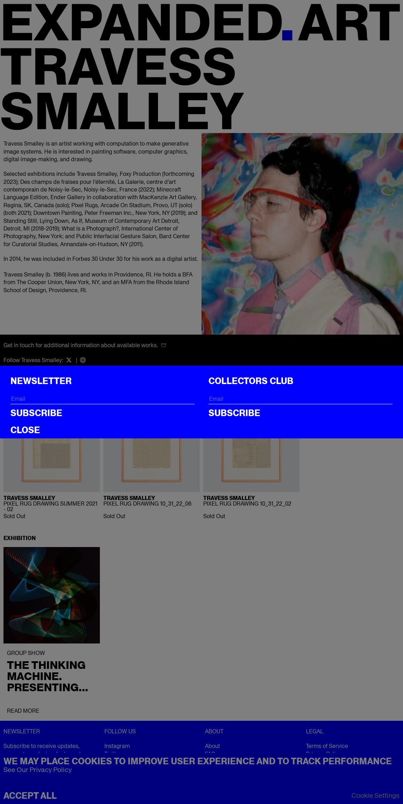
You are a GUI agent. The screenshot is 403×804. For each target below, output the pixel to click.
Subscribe (36, 413)
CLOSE (25, 430)
